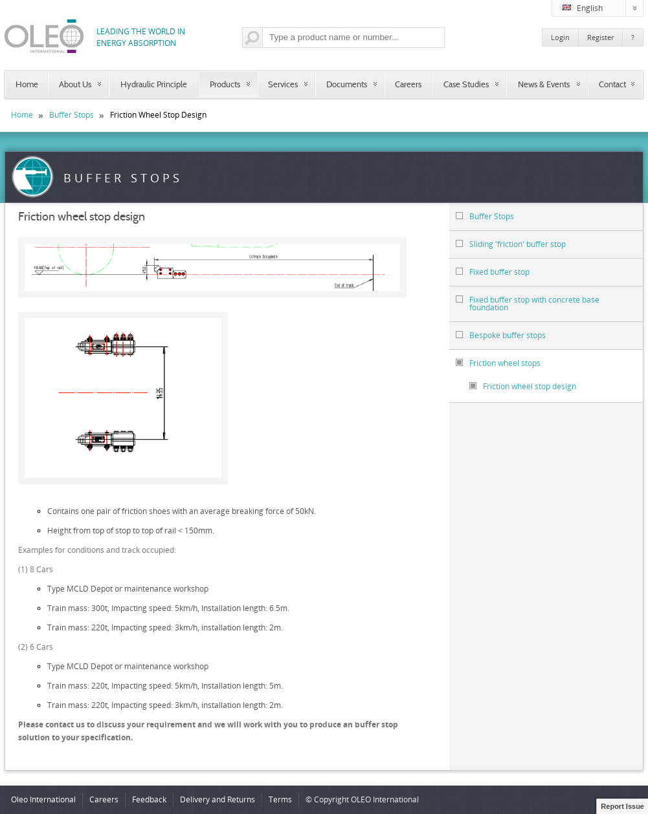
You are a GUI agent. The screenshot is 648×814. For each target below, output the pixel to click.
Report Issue (622, 806)
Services (283, 84)
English (602, 8)
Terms (280, 799)
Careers (408, 84)
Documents (346, 84)
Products (225, 84)
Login (560, 37)
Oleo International (43, 799)
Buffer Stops (71, 114)
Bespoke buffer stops (501, 335)
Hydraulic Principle (153, 84)
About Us (75, 84)
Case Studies (466, 84)
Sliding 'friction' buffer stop (511, 244)
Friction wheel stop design (522, 386)
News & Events (544, 84)
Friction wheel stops (498, 363)
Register (600, 37)
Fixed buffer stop (493, 271)
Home (27, 84)
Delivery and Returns (217, 799)
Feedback (149, 799)
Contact (612, 84)
